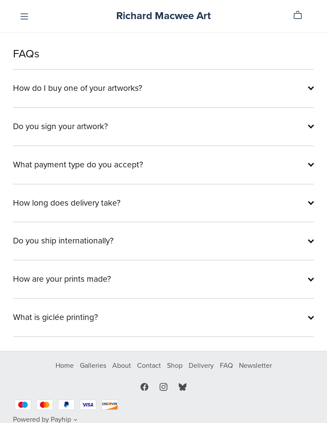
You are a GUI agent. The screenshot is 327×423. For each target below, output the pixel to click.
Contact (150, 365)
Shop (175, 365)
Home (65, 365)
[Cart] (301, 15)
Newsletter (255, 365)
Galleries (94, 365)
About (122, 365)
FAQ (227, 365)
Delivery (202, 365)
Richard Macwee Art (163, 16)
